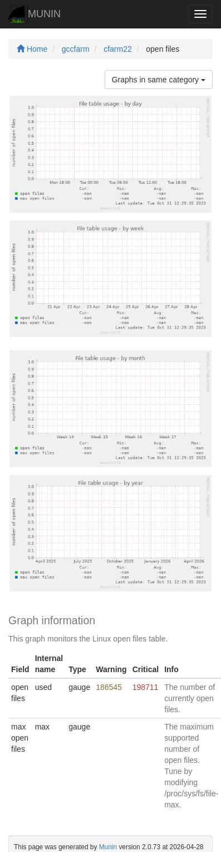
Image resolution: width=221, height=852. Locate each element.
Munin (108, 847)
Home (32, 49)
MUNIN (34, 15)
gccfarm (76, 49)
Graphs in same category (158, 79)
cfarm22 (118, 49)
